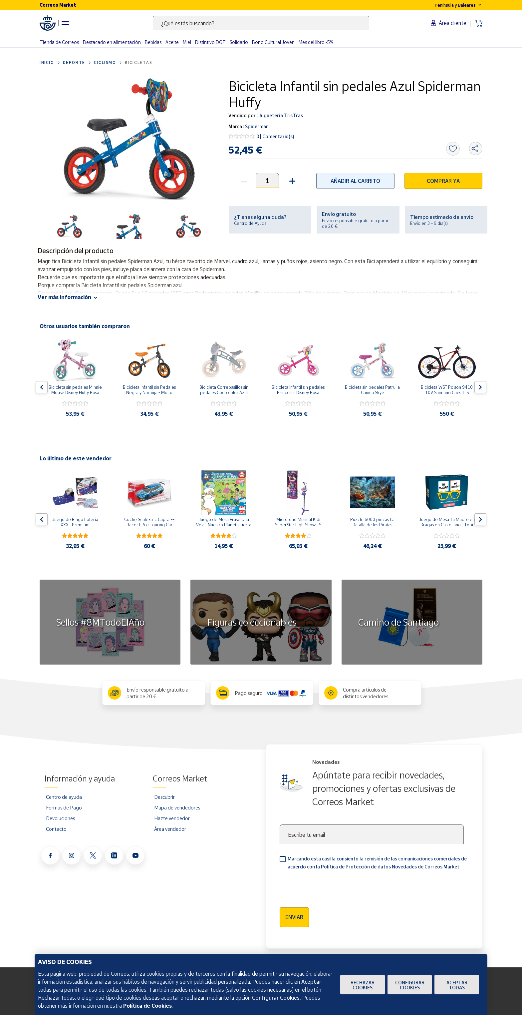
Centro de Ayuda (250, 223)
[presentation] (330, 886)
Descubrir (164, 797)
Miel (187, 42)
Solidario (239, 42)
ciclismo (105, 62)
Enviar (294, 917)
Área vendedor (170, 829)
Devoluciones (60, 818)
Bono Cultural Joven (273, 42)
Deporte (74, 62)
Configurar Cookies (409, 985)
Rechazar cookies (363, 985)
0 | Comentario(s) (275, 136)
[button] (291, 180)
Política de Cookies (147, 1005)
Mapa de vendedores (177, 807)
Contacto (56, 829)
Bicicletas (138, 62)
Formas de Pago (64, 807)
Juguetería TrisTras (280, 115)
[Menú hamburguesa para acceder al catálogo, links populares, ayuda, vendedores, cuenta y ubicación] (65, 23)
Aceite (172, 42)
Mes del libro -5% (316, 42)
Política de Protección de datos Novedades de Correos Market (390, 866)
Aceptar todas (456, 985)
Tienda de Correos (59, 42)
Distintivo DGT (210, 42)
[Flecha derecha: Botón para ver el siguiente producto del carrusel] (480, 387)
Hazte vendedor (172, 818)
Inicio (47, 62)
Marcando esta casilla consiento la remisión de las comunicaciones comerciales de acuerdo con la (377, 862)
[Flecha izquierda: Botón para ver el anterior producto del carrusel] (42, 387)
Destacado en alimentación (112, 42)
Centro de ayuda (64, 797)
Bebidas (153, 42)
